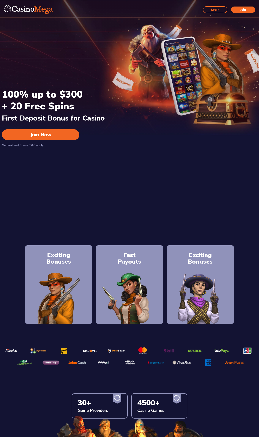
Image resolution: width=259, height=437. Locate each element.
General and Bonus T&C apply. (23, 145)
